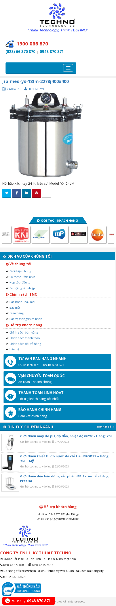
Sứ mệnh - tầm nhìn (22, 277)
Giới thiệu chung (20, 271)
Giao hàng (16, 313)
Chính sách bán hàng (24, 332)
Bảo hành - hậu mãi (22, 302)
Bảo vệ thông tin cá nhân (26, 319)
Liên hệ (14, 349)
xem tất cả (105, 427)
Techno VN (36, 89)
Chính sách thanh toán (25, 338)
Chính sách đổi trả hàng (25, 344)
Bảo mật (15, 308)
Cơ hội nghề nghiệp (22, 288)
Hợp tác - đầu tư (20, 282)
